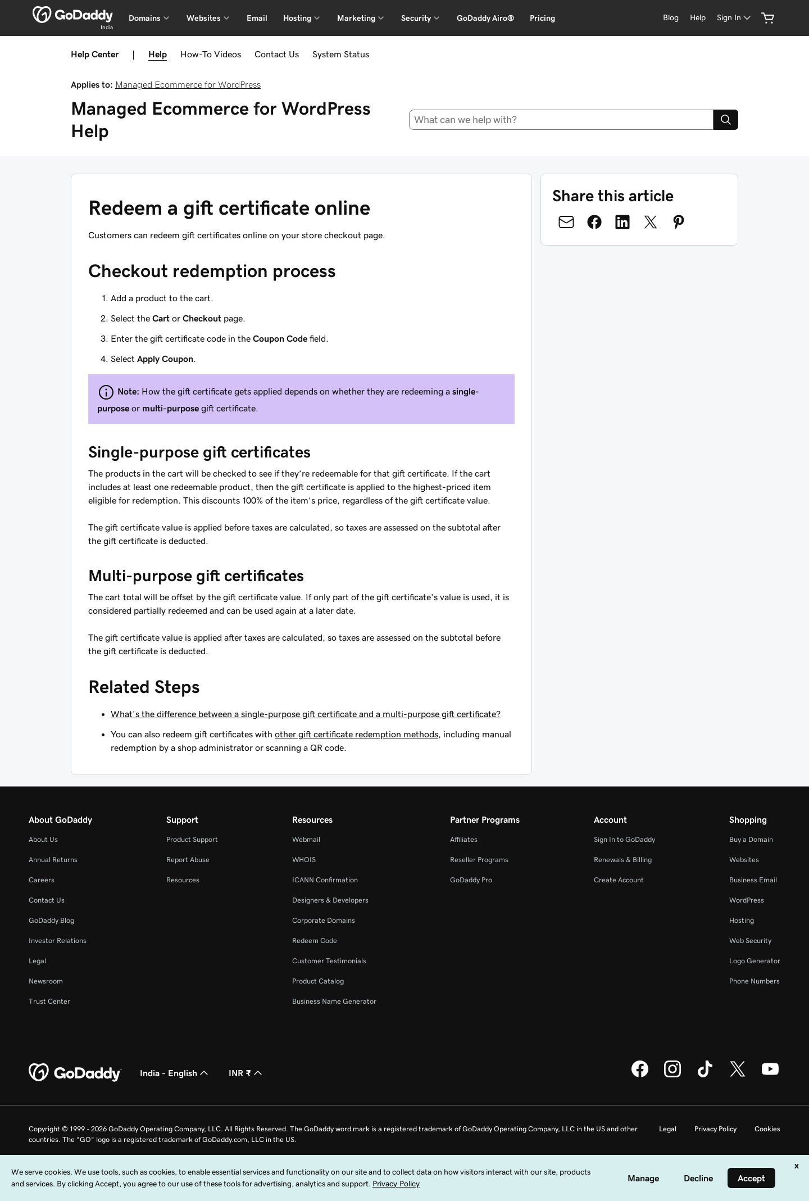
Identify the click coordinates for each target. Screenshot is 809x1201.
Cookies (767, 1128)
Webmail (306, 839)
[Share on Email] (566, 222)
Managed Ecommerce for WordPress (188, 84)
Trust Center (49, 1001)
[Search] (725, 120)
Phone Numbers (754, 981)
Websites (744, 859)
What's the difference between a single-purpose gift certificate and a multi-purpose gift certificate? (306, 713)
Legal (37, 960)
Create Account (619, 879)
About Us (43, 839)
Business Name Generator (334, 1001)
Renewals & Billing (623, 859)
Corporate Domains (323, 920)
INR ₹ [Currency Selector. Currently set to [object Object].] (247, 1073)
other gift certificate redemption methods (356, 733)
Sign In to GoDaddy (624, 839)
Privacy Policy (715, 1128)
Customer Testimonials (329, 960)
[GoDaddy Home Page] (75, 1072)
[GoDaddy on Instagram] (672, 1075)
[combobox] (561, 120)
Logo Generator (754, 960)
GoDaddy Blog (51, 920)
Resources (182, 879)
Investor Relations (58, 940)
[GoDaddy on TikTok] (705, 1075)
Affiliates (464, 839)
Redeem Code (314, 940)
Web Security (750, 940)
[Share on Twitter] (651, 222)
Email (257, 18)
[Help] (697, 17)
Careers (41, 879)
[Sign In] (734, 17)
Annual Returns (53, 859)
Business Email (753, 879)
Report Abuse (188, 859)
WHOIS (304, 859)
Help (157, 53)
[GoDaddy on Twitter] (738, 1075)
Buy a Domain (751, 839)
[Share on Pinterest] (679, 222)
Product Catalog (318, 981)
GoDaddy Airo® (485, 18)
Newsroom (46, 981)
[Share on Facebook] (594, 222)
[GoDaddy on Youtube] (770, 1075)
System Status (340, 53)
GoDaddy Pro (471, 879)
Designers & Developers (330, 900)
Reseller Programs (479, 859)
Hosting (741, 920)
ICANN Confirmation (325, 879)
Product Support (192, 839)
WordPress (746, 900)
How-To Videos (210, 53)
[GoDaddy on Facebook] (640, 1075)
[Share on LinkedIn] (622, 222)
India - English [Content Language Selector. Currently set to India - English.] (175, 1073)
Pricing (542, 18)
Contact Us (276, 53)
